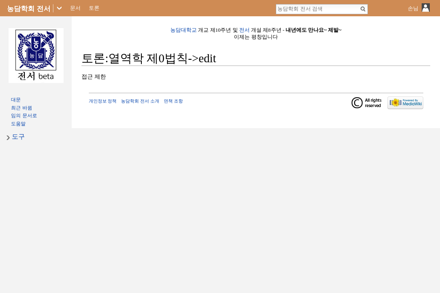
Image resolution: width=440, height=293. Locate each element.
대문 (16, 100)
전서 (244, 30)
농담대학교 (183, 30)
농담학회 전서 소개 (140, 100)
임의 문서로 (24, 115)
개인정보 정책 (103, 100)
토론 (94, 8)
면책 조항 (173, 100)
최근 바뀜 (21, 108)
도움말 (18, 124)
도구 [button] (18, 136)
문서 (75, 8)
